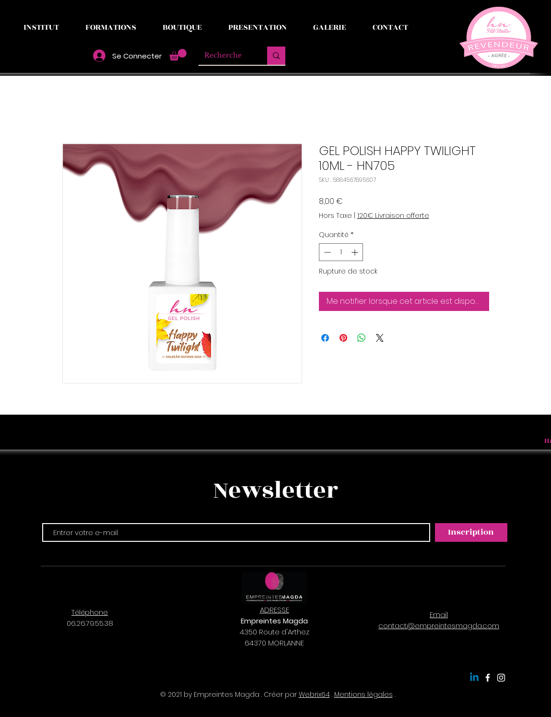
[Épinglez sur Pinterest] (343, 338)
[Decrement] (326, 252)
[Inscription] (471, 532)
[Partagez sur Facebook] (325, 338)
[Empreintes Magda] (487, 677)
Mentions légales (363, 694)
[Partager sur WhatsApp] (361, 338)
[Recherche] (225, 56)
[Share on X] (380, 338)
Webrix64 (314, 694)
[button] (178, 54)
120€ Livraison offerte (393, 215)
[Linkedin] (474, 677)
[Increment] (356, 252)
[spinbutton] (341, 252)
